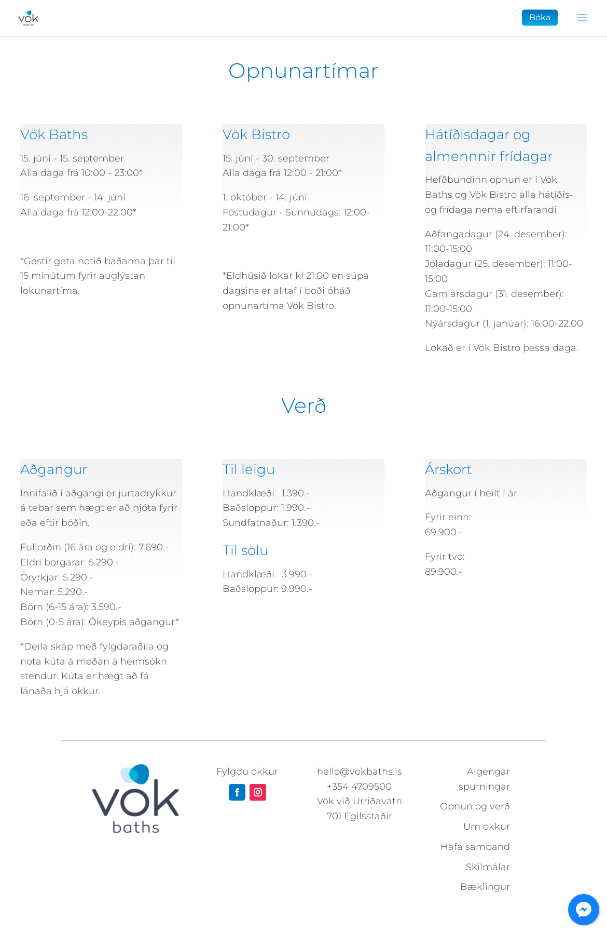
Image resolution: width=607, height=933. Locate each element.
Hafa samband (475, 847)
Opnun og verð (475, 806)
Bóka (539, 17)
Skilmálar (488, 867)
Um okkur (486, 826)
